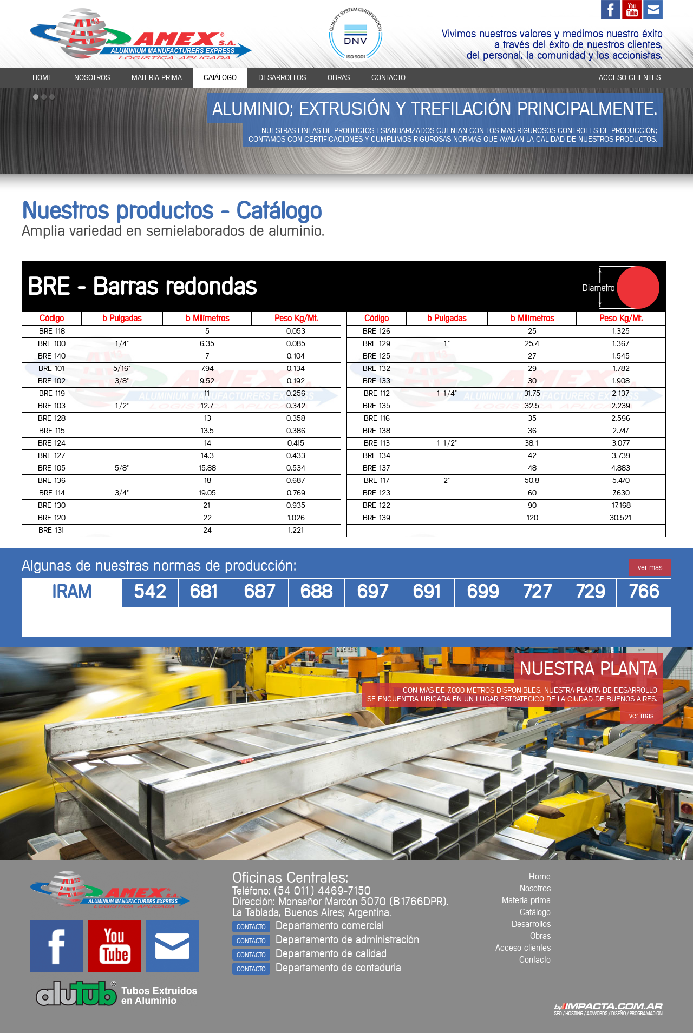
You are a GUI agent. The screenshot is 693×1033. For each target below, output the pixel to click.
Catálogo (535, 912)
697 (373, 593)
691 (428, 593)
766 (643, 593)
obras (339, 78)
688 (316, 593)
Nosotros (535, 888)
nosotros (92, 78)
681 (204, 593)
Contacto (535, 960)
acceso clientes (630, 78)
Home (540, 876)
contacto (388, 78)
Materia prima (526, 900)
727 (537, 593)
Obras (540, 936)
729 (590, 593)
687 (260, 593)
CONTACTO (251, 927)
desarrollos (282, 78)
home (42, 78)
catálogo (220, 78)
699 (483, 593)
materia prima (157, 78)
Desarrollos (531, 924)
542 (150, 593)
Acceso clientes (523, 948)
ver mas (650, 568)
